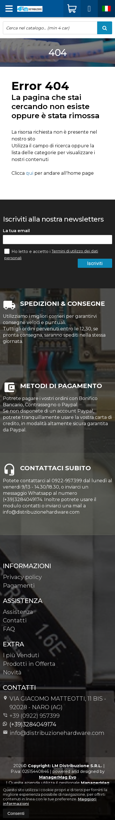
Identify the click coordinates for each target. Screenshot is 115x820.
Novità (12, 672)
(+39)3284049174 (29, 724)
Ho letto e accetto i (28, 251)
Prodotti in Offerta (29, 663)
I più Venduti (21, 655)
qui (29, 173)
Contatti (15, 620)
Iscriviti (95, 263)
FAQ (9, 629)
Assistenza (18, 611)
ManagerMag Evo (57, 777)
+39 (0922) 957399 (34, 715)
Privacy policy (22, 577)
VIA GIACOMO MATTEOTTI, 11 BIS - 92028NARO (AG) (54, 703)
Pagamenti (19, 585)
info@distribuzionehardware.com (53, 732)
